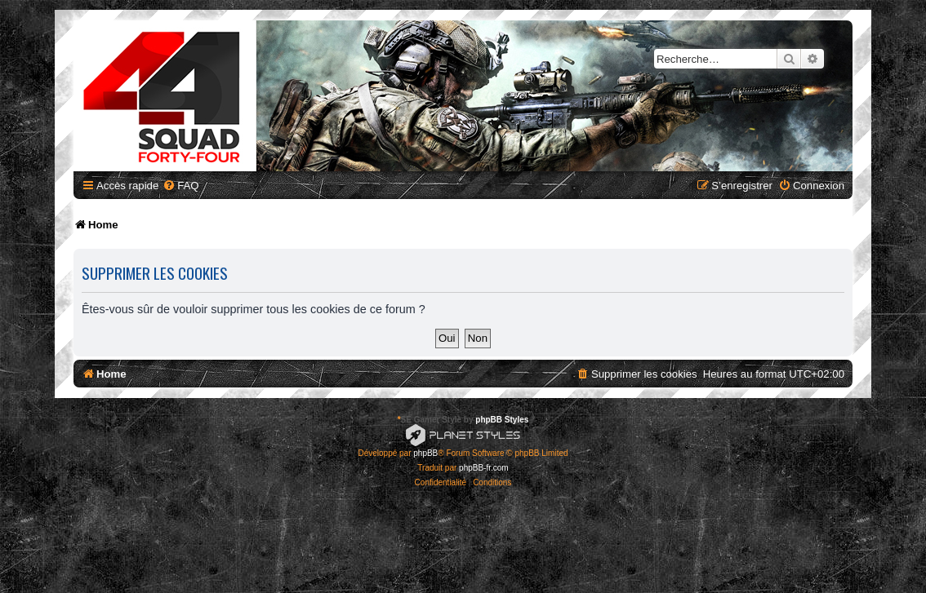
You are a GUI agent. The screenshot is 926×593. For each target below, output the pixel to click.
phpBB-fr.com (484, 467)
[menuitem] (180, 185)
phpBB (425, 453)
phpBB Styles (501, 419)
